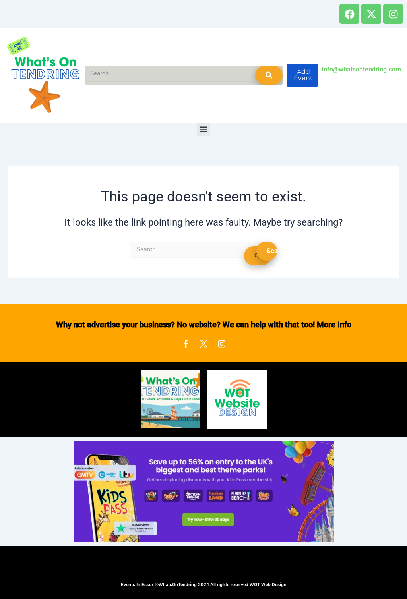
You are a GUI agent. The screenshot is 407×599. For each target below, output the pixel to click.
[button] (203, 129)
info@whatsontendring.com (361, 69)
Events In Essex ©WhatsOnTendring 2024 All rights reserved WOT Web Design (204, 584)
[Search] (269, 75)
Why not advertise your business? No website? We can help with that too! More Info (203, 324)
